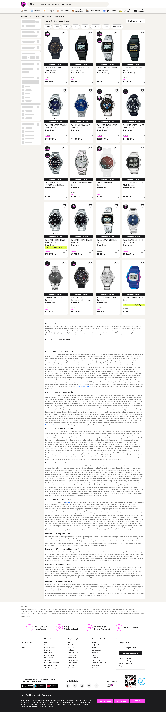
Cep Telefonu (72, 676)
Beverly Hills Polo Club (116, 620)
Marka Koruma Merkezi (27, 651)
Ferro (126, 622)
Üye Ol (46, 651)
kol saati (68, 509)
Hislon (60, 618)
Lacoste (109, 618)
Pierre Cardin (75, 622)
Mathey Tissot (120, 622)
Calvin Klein (24, 622)
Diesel (134, 618)
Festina (98, 622)
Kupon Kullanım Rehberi (51, 671)
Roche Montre (105, 620)
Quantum (95, 27)
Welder (93, 620)
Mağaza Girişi (131, 656)
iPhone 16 (95, 661)
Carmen (130, 622)
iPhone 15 (95, 651)
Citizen (66, 27)
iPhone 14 (71, 656)
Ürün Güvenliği (48, 666)
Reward (89, 622)
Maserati (112, 622)
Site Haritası (47, 669)
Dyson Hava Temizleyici (99, 671)
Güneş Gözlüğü (96, 658)
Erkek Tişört (71, 674)
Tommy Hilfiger (25, 620)
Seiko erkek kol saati (55, 388)
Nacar (135, 620)
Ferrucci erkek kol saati (52, 427)
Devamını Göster (26, 625)
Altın (69, 651)
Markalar (23, 653)
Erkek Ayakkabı (72, 671)
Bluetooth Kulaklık (73, 669)
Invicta (48, 622)
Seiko (57, 27)
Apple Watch (72, 666)
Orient (85, 27)
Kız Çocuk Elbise (97, 653)
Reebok (142, 622)
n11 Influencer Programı (51, 676)
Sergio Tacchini (128, 620)
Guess (129, 618)
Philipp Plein (62, 622)
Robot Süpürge (72, 653)
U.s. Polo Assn (91, 618)
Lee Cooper (33, 620)
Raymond (136, 622)
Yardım (46, 653)
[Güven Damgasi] (141, 690)
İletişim (23, 656)
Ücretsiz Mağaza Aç (130, 662)
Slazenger (103, 618)
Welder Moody (86, 620)
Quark (68, 622)
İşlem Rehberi (48, 661)
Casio (48, 27)
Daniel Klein (65, 618)
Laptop (94, 664)
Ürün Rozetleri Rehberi (51, 674)
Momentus (73, 618)
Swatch (94, 622)
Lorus (76, 27)
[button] (80, 61)
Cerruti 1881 (52, 620)
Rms (139, 620)
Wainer (98, 620)
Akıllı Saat (71, 658)
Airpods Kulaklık (73, 661)
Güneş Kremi (96, 669)
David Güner (31, 622)
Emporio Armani (43, 620)
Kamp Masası (96, 676)
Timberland (82, 622)
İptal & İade (47, 658)
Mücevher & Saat (34, 16)
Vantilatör (95, 666)
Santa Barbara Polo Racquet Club (71, 620)
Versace (58, 620)
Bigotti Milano (105, 622)
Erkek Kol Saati (59, 16)
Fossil (106, 27)
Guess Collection (41, 622)
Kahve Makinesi (96, 674)
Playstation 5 (72, 664)
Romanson (117, 27)
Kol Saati (49, 16)
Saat (43, 16)
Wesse (98, 618)
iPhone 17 (95, 656)
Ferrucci (124, 618)
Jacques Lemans (117, 618)
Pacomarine (54, 622)
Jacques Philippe (82, 618)
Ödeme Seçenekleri (50, 656)
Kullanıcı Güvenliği (49, 664)
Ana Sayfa (24, 16)
